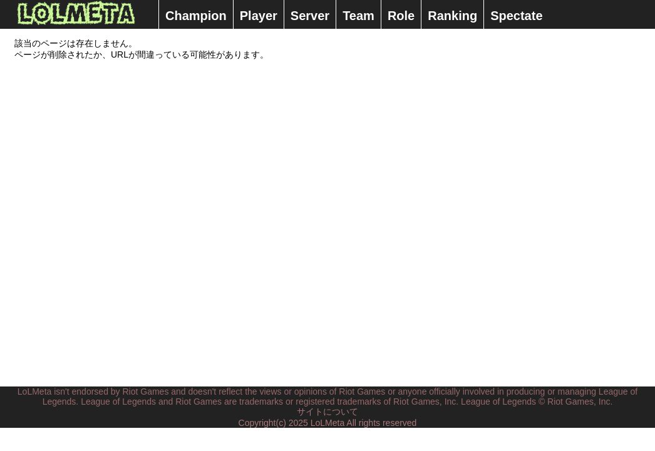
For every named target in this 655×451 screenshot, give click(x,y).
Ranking (452, 16)
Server (310, 16)
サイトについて (327, 412)
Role (401, 16)
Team (358, 16)
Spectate (516, 16)
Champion (196, 16)
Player (258, 16)
